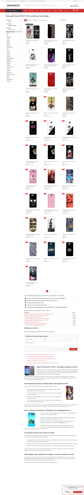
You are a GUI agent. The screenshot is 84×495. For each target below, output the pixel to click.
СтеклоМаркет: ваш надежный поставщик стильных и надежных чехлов (42, 365)
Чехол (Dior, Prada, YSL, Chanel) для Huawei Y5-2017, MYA (36, 323)
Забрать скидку (77, 492)
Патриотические (14, 58)
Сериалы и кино (14, 67)
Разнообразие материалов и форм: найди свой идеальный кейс (40, 359)
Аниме (14, 38)
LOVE (14, 33)
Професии (14, 65)
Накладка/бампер (12, 25)
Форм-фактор (14, 23)
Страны (14, 68)
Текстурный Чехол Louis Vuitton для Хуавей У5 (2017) (35, 326)
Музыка (14, 77)
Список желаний (31, 1)
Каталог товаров (14, 10)
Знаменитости (14, 47)
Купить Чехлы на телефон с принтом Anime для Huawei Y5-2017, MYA (39, 316)
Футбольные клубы (14, 74)
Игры (14, 49)
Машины (14, 54)
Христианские (14, 79)
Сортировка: (63, 20)
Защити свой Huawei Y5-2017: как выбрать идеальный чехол (40, 357)
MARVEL (14, 52)
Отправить (73, 352)
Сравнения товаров (40, 1)
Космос (14, 51)
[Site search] (46, 5)
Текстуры (14, 70)
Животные (14, 45)
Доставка (14, 1)
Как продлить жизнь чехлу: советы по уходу (36, 363)
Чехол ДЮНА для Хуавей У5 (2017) (31, 324)
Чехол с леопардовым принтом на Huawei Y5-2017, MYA (36, 318)
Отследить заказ (23, 1)
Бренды (14, 40)
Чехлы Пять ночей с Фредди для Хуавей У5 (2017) (35, 327)
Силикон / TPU (11, 29)
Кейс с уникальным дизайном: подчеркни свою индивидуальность (41, 361)
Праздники (14, 60)
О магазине (8, 1)
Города (14, 42)
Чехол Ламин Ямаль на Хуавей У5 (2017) (33, 320)
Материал (14, 27)
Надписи (14, 56)
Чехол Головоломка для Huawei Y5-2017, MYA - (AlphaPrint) (37, 321)
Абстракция (14, 37)
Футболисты (14, 72)
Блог (18, 1)
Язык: (75, 1)
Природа (14, 63)
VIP (14, 35)
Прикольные (14, 61)
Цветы (14, 75)
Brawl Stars (14, 81)
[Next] (58, 294)
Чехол (9, 21)
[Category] (27, 5)
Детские (14, 44)
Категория (14, 20)
